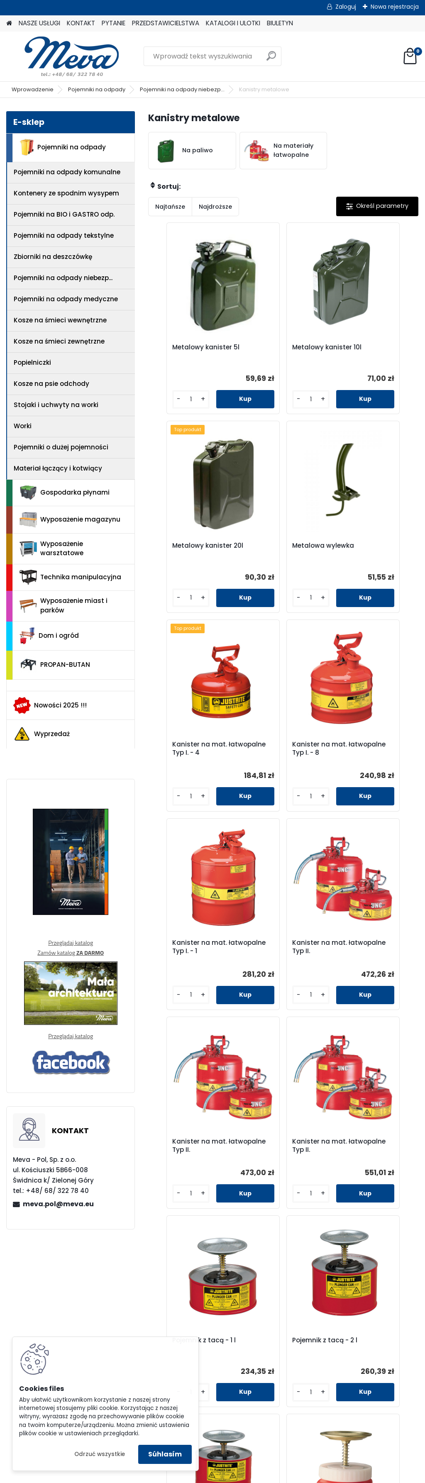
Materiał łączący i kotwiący (58, 468)
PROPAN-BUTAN (55, 664)
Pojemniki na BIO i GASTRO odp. (64, 214)
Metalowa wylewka (188, 545)
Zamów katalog (70, 952)
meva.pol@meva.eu (58, 1204)
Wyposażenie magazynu (70, 520)
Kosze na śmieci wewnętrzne (60, 320)
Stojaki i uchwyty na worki (56, 404)
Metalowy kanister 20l (372, 347)
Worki (23, 426)
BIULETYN (280, 23)
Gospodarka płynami (65, 492)
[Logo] (63, 56)
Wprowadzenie (33, 89)
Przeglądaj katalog (70, 942)
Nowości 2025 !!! (50, 705)
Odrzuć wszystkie (99, 1454)
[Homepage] (9, 23)
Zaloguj (345, 6)
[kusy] (169, 399)
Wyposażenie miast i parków (63, 605)
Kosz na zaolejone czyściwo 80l (366, 1344)
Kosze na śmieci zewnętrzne (59, 341)
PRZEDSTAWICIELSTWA (165, 23)
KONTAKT (81, 23)
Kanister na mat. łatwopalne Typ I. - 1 (189, 748)
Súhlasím (165, 1454)
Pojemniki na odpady (96, 89)
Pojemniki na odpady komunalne (67, 172)
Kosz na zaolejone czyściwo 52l (276, 1344)
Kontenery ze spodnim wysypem (66, 193)
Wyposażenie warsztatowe (51, 548)
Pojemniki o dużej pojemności (61, 447)
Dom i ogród (49, 635)
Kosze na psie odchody (51, 383)
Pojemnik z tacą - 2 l (370, 943)
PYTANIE (113, 23)
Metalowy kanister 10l (282, 347)
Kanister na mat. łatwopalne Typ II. (275, 748)
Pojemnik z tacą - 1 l (279, 943)
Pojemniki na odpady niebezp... (182, 89)
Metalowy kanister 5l (191, 347)
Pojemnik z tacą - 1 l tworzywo (279, 1145)
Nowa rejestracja (395, 6)
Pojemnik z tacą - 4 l (190, 1141)
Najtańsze (170, 206)
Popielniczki (32, 362)
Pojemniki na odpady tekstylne (64, 235)
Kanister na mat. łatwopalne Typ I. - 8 (370, 549)
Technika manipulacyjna (70, 577)
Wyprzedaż (41, 734)
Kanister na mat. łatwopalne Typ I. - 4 (280, 549)
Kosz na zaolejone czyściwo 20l (366, 1145)
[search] (271, 59)
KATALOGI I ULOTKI (233, 23)
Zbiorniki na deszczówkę (53, 256)
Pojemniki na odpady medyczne (66, 299)
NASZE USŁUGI (39, 23)
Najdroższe (215, 206)
